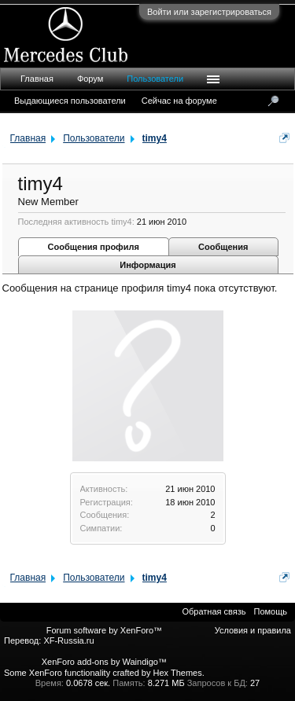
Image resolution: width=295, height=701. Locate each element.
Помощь (271, 611)
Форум (90, 78)
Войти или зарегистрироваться (209, 12)
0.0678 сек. (88, 683)
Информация (147, 265)
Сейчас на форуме (179, 100)
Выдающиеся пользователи (70, 100)
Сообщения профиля (93, 246)
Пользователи (155, 78)
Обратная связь (213, 611)
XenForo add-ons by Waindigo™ (104, 661)
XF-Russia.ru (68, 640)
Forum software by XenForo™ (104, 630)
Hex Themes (177, 672)
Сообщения (223, 246)
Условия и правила (253, 630)
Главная (36, 78)
